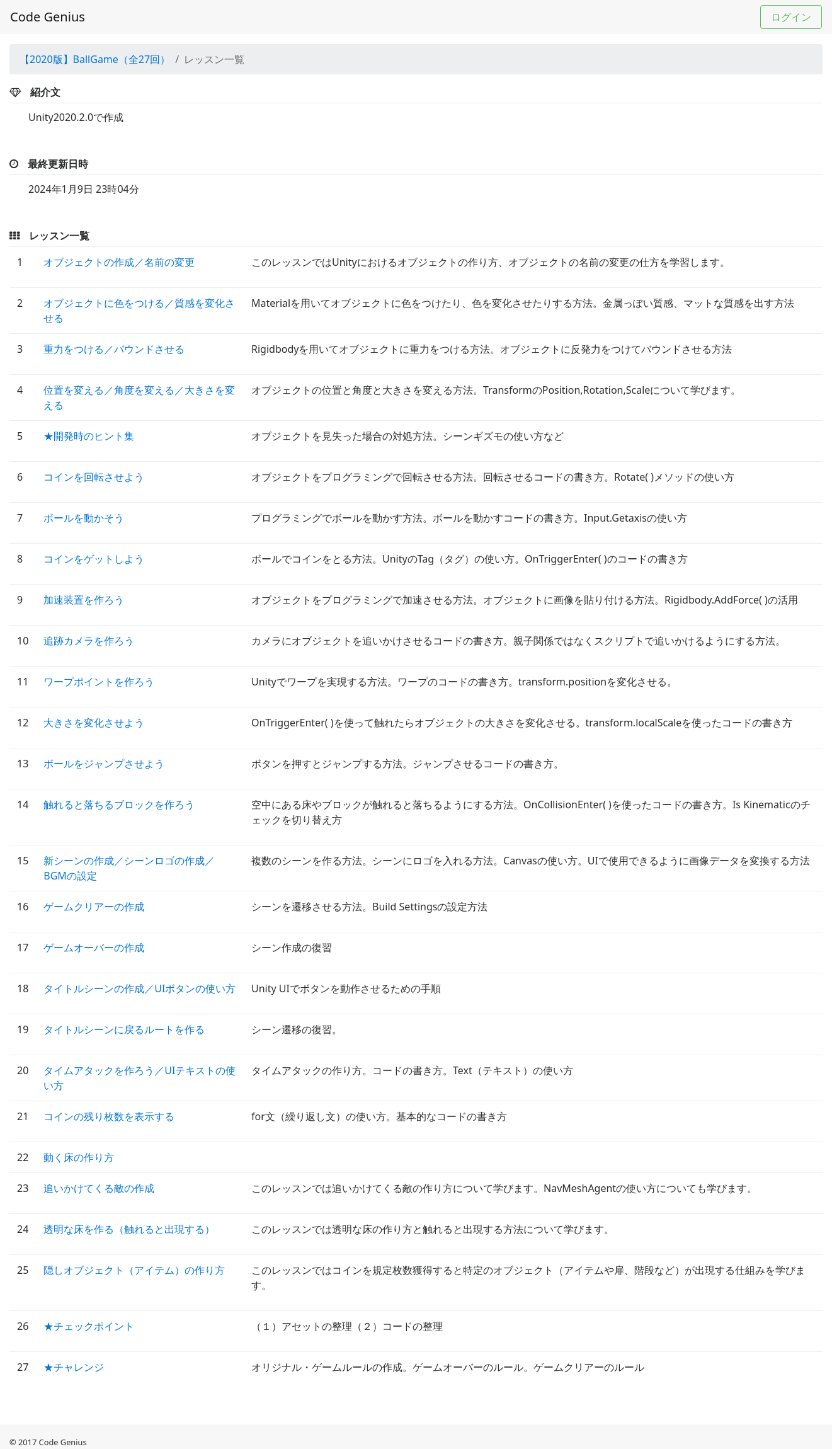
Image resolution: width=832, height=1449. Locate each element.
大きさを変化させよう (93, 723)
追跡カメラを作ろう (88, 641)
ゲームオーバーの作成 (93, 947)
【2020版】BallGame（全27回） (95, 59)
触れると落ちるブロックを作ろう (119, 804)
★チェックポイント (88, 1326)
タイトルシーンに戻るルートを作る (124, 1029)
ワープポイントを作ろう (98, 682)
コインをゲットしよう (93, 559)
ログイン (791, 17)
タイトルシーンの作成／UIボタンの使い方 (139, 988)
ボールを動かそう (83, 518)
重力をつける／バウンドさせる (114, 349)
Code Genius (47, 16)
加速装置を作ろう (83, 600)
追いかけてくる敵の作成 (98, 1188)
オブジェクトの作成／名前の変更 (119, 262)
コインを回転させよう (93, 477)
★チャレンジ (73, 1367)
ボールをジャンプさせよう (103, 763)
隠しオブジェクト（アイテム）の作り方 (134, 1270)
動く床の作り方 (78, 1157)
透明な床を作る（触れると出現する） (129, 1229)
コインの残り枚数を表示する (108, 1116)
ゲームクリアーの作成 (93, 907)
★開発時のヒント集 (88, 436)
